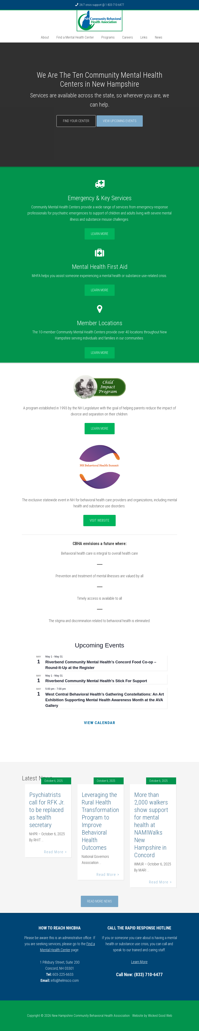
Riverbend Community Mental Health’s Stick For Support (96, 681)
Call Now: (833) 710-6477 (139, 974)
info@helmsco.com (65, 980)
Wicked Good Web (160, 1016)
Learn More (99, 234)
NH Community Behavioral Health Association (99, 20)
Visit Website (99, 520)
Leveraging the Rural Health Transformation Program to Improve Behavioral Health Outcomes (100, 821)
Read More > (55, 852)
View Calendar (99, 722)
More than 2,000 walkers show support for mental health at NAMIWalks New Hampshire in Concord (151, 825)
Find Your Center (76, 121)
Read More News (99, 901)
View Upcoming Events (119, 121)
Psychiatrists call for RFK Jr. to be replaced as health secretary (47, 810)
